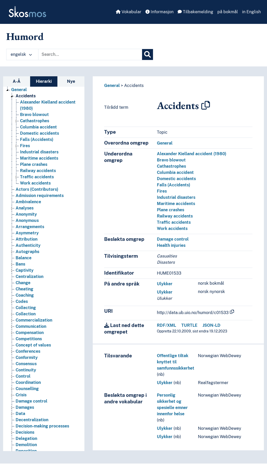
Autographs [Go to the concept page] (27, 251)
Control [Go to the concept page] (23, 376)
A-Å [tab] (17, 81)
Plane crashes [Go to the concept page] (33, 164)
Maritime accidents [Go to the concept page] (39, 158)
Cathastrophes (171, 166)
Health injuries (171, 245)
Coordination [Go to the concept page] (28, 382)
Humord (25, 36)
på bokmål (227, 11)
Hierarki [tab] (44, 81)
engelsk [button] (21, 54)
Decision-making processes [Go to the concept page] (42, 426)
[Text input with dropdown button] (90, 54)
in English (251, 11)
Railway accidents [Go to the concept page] (38, 170)
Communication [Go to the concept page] (31, 326)
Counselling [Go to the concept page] (27, 388)
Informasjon (159, 11)
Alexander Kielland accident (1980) (191, 153)
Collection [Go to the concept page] (26, 313)
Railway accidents (175, 216)
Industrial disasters (176, 197)
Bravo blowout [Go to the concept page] (34, 114)
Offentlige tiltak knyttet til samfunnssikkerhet (175, 362)
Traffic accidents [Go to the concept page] (37, 176)
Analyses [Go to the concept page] (25, 208)
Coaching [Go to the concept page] (25, 295)
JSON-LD (212, 325)
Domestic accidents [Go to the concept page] (39, 133)
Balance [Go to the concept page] (23, 257)
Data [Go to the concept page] (20, 413)
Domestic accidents (176, 178)
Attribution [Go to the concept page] (26, 239)
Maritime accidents (176, 203)
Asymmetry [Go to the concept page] (27, 232)
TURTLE (189, 325)
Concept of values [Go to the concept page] (33, 345)
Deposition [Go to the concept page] (26, 450)
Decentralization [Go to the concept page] (32, 419)
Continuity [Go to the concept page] (26, 370)
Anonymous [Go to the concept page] (27, 220)
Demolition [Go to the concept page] (26, 444)
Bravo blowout (171, 160)
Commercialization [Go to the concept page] (34, 320)
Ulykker (164, 283)
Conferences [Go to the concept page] (28, 351)
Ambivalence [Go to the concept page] (28, 201)
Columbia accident (175, 172)
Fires (162, 191)
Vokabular (128, 11)
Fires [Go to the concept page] (25, 145)
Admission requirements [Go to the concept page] (40, 195)
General (112, 85)
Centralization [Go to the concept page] (29, 276)
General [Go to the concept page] (19, 89)
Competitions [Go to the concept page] (29, 338)
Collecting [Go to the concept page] (26, 307)
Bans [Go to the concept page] (20, 264)
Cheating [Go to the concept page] (24, 289)
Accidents (134, 85)
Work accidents (172, 228)
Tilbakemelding (195, 11)
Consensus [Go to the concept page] (26, 363)
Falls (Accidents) (173, 184)
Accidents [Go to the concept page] (26, 95)
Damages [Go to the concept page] (25, 407)
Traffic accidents (174, 222)
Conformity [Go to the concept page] (27, 357)
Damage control (173, 239)
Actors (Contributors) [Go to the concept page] (37, 189)
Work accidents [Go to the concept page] (35, 183)
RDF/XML (166, 325)
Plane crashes (170, 209)
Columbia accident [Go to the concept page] (38, 127)
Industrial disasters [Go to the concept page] (39, 151)
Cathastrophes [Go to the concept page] (34, 120)
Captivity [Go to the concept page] (25, 270)
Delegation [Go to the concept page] (26, 438)
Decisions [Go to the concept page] (25, 432)
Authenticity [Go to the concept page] (28, 245)
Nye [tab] (71, 81)
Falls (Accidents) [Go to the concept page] (36, 139)
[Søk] (147, 54)
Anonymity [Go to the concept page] (26, 214)
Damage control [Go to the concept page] (31, 401)
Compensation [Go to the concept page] (30, 332)
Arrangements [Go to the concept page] (30, 226)
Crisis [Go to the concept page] (21, 394)
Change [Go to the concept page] (23, 282)
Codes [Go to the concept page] (22, 301)
